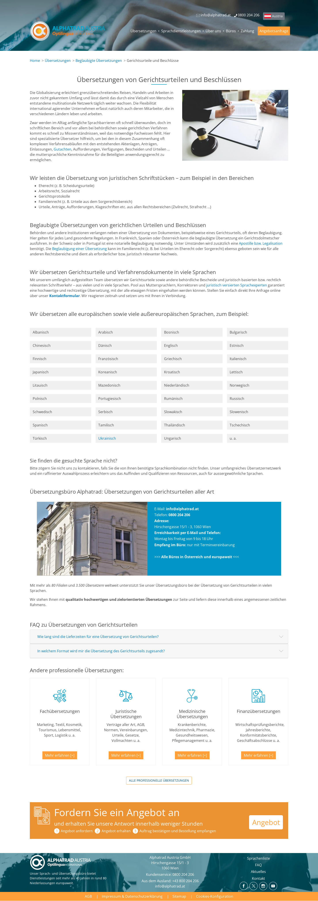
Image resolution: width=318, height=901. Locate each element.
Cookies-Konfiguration (214, 896)
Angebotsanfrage (273, 31)
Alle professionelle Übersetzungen (159, 780)
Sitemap (179, 896)
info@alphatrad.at (182, 508)
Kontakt (258, 878)
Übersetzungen (143, 31)
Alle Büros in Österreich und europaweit (196, 556)
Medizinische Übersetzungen (192, 714)
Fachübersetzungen (60, 711)
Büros (231, 31)
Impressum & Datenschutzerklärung (132, 896)
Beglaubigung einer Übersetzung (79, 248)
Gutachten (62, 149)
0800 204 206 (183, 874)
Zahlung (247, 31)
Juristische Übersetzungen (126, 714)
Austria (277, 16)
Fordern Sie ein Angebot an (117, 812)
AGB (88, 896)
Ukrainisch (107, 438)
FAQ (258, 865)
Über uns (213, 31)
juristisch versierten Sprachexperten (236, 285)
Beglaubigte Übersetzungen (99, 60)
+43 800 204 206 (185, 880)
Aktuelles (258, 871)
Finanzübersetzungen (258, 711)
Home (35, 60)
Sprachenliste (258, 858)
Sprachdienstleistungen (181, 31)
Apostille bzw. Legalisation (260, 243)
